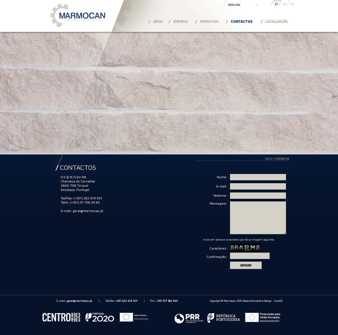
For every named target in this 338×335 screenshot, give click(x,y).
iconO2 (278, 307)
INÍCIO (158, 21)
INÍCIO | (270, 158)
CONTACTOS (241, 21)
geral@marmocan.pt (88, 211)
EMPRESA (180, 21)
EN (284, 4)
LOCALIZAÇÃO (276, 21)
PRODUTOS (209, 21)
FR (292, 4)
